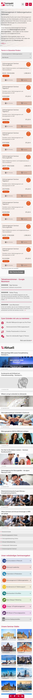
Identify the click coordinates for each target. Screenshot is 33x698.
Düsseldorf (5, 75)
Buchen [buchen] (24, 80)
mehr (3, 43)
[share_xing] (11, 696)
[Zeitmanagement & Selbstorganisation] (26, 4)
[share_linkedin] (22, 696)
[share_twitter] (18, 696)
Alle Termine (9, 80)
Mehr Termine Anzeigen (16, 272)
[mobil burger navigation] (22, 4)
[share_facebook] (15, 696)
